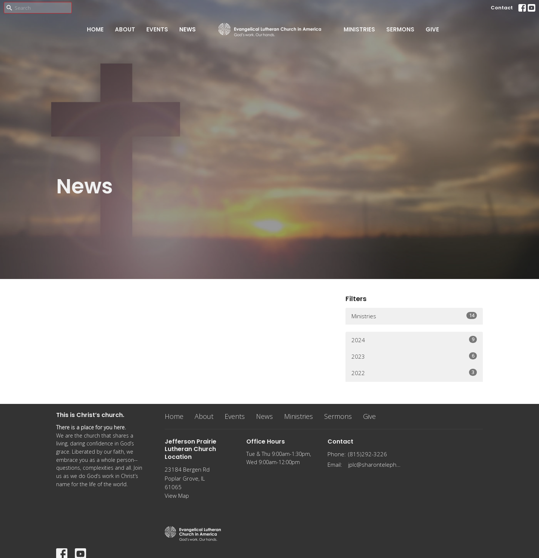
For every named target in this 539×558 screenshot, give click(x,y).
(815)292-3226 (367, 454)
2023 (414, 356)
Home (95, 29)
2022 (414, 373)
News (187, 29)
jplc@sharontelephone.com (375, 464)
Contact (502, 7)
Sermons (400, 29)
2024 (414, 340)
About (125, 29)
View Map (177, 495)
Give (432, 29)
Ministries (359, 29)
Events (157, 29)
